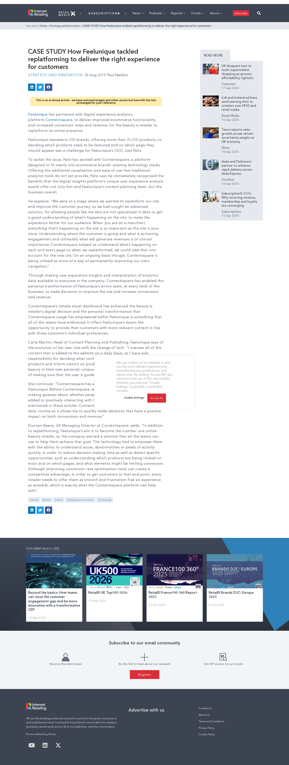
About (216, 13)
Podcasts (157, 13)
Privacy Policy (206, 727)
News (137, 13)
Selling (59, 499)
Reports (178, 13)
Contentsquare (58, 119)
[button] (258, 13)
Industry (34, 499)
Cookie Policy (207, 734)
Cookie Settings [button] (134, 397)
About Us (204, 714)
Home (43, 25)
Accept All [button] (157, 398)
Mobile (47, 499)
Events (197, 13)
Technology (104, 499)
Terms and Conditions (211, 721)
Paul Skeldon (119, 75)
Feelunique (38, 114)
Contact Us (205, 708)
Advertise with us (146, 710)
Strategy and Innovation (65, 25)
